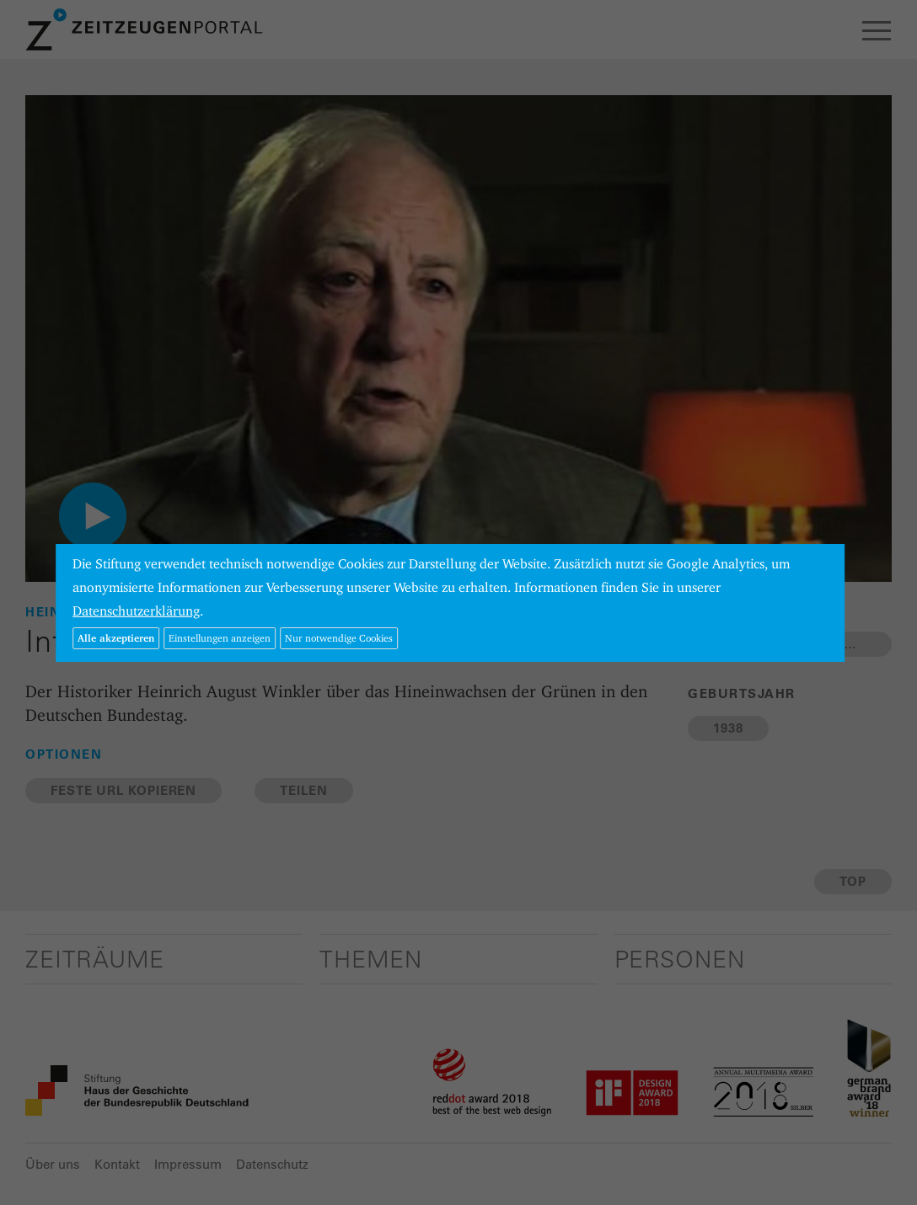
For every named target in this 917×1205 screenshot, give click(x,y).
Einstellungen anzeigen (220, 638)
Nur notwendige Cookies (339, 638)
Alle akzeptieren (116, 638)
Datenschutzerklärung (136, 611)
